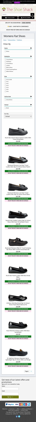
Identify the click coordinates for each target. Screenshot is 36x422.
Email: (3, 391)
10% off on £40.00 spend (13, 22)
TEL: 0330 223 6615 (7, 4)
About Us (4, 409)
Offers (18, 409)
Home (4, 40)
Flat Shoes (19, 40)
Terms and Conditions (13, 410)
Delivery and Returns (27, 409)
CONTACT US (30, 4)
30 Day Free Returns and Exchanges (18, 29)
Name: (3, 386)
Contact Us (12, 409)
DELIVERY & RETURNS (19, 4)
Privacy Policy (24, 410)
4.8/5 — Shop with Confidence (18, 26)
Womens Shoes (11, 40)
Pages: (27, 371)
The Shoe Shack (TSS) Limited (22, 412)
